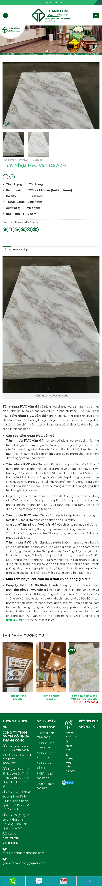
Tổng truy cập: (68, 762)
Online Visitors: (68, 734)
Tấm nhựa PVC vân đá (29, 159)
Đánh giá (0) (21, 249)
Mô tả (7, 249)
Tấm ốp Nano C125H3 (51, 697)
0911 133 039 (54, 2)
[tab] (7, 249)
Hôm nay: (68, 747)
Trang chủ (8, 159)
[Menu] (5, 15)
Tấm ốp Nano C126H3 (17, 697)
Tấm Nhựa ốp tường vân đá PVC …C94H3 (84, 697)
